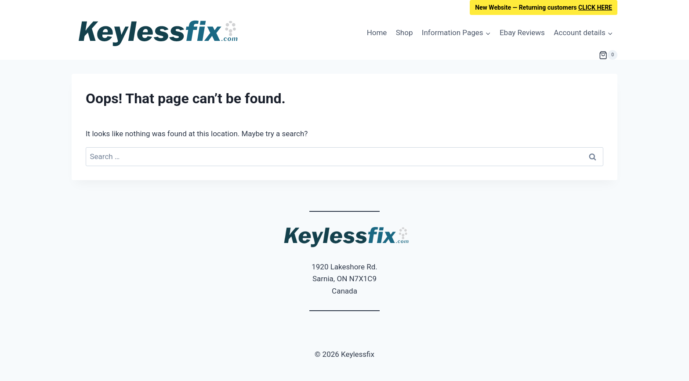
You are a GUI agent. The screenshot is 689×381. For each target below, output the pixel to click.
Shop (404, 32)
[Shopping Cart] (608, 55)
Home (377, 32)
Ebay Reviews (522, 32)
